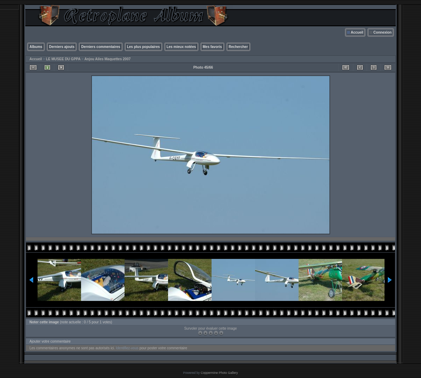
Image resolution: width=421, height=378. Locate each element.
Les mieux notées (181, 47)
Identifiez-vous (127, 348)
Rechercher (238, 47)
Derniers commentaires (100, 47)
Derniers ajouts (62, 47)
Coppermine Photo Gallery (219, 372)
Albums (35, 47)
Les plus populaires (143, 47)
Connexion (382, 32)
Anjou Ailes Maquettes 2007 (107, 59)
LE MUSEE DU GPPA (63, 59)
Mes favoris (212, 47)
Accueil (357, 32)
